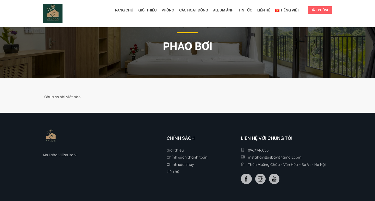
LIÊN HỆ (263, 9)
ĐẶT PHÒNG (319, 9)
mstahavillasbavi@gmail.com (271, 157)
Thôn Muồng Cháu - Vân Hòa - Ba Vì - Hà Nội (283, 164)
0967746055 (254, 150)
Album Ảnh (223, 9)
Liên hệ (173, 171)
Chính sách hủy (180, 164)
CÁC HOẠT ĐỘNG (193, 9)
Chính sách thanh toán (187, 157)
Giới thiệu (175, 150)
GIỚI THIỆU (147, 9)
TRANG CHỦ (123, 9)
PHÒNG (168, 9)
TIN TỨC (245, 9)
